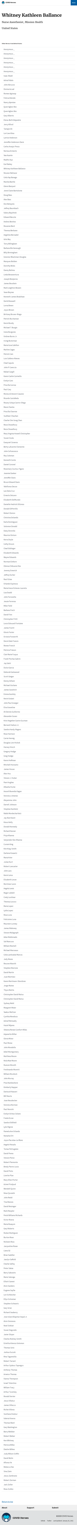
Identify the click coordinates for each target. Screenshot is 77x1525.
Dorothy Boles (9, 266)
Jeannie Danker (10, 473)
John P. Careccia (10, 367)
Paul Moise (8, 1043)
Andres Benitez (10, 221)
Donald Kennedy (10, 826)
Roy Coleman (9, 455)
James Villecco (10, 1405)
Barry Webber (9, 1431)
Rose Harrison (9, 734)
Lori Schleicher (10, 1295)
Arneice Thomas (10, 1374)
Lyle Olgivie (8, 1127)
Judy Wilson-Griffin (11, 1453)
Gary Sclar (8, 1308)
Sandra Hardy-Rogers (12, 729)
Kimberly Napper (11, 1087)
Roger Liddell (9, 893)
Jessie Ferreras (10, 601)
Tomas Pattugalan (11, 1149)
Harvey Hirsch (9, 747)
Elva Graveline (9, 707)
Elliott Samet (9, 1281)
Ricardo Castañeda (11, 398)
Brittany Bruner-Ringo (13, 314)
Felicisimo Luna (10, 919)
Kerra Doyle (8, 539)
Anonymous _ (9, 49)
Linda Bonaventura (11, 274)
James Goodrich (10, 690)
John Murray (9, 1078)
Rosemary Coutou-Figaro (14, 469)
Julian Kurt (8, 862)
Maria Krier (8, 857)
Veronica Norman (11, 1105)
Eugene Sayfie (9, 1290)
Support (30, 1507)
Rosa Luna (8, 915)
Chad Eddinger (9, 548)
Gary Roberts (9, 1228)
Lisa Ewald (8, 592)
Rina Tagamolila (10, 1356)
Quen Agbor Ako (10, 107)
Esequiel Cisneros (11, 442)
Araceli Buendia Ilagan (13, 791)
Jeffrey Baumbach (11, 208)
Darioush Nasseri (10, 1091)
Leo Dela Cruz (9, 491)
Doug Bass (8, 195)
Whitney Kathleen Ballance (14, 168)
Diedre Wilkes (9, 1449)
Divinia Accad (9, 89)
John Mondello (10, 1047)
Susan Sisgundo (10, 1330)
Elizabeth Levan (10, 879)
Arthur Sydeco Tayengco (13, 1365)
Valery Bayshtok (10, 212)
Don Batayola (9, 204)
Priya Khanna (9, 835)
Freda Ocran (8, 1118)
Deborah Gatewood (11, 672)
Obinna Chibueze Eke (12, 566)
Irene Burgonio (10, 332)
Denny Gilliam (9, 681)
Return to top (7, 1501)
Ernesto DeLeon (10, 495)
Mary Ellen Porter (11, 1180)
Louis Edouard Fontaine (13, 623)
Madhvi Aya (8, 160)
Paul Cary (7, 389)
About (4, 1507)
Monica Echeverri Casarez (14, 394)
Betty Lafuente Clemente (14, 447)
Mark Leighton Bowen (12, 288)
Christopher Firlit (11, 619)
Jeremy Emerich (10, 570)
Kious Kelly (8, 822)
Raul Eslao (8, 579)
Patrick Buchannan (11, 318)
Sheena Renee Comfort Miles (15, 1030)
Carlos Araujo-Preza (11, 146)
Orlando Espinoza (11, 583)
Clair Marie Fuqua (11, 654)
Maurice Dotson (10, 535)
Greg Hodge (8, 756)
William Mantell (10, 946)
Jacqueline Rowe (11, 1246)
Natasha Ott (8, 1136)
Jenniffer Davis (10, 477)
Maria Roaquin (9, 1224)
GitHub (43, 1521)
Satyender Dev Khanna (13, 840)
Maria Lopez (8, 906)
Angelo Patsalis (10, 1144)
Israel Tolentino (10, 1383)
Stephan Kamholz (11, 809)
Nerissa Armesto (10, 151)
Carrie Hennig (9, 738)
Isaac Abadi (8, 76)
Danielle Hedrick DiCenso (14, 504)
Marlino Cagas (9, 349)
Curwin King (8, 844)
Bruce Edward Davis (12, 482)
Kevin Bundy (9, 323)
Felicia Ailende (9, 98)
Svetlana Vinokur (11, 1414)
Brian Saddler (9, 1255)
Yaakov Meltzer (10, 1012)
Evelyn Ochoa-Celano (12, 1113)
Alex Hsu (7, 773)
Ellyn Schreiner (10, 1299)
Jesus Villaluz (9, 1401)
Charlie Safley (9, 1264)
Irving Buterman (10, 341)
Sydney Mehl (9, 1003)
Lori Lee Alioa (9, 133)
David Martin (9, 972)
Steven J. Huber (10, 778)
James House (9, 769)
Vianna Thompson (11, 1378)
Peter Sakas (8, 1268)
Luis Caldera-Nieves (12, 358)
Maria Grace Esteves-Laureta (15, 588)
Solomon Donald (10, 526)
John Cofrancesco (11, 451)
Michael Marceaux (11, 950)
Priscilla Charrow (10, 411)
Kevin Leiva (8, 875)
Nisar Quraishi (9, 1193)
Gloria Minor (8, 1038)
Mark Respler (9, 1211)
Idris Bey (7, 239)
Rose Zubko (8, 1489)
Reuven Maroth (10, 963)
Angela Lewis (9, 888)
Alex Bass (7, 199)
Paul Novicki (9, 1109)
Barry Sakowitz (10, 1272)
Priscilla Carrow (10, 385)
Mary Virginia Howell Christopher (17, 433)
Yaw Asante (8, 155)
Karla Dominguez (11, 522)
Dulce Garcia (9, 667)
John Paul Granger (11, 703)
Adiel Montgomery (11, 1052)
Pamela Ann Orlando (12, 1131)
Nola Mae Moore (10, 1060)
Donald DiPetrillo (11, 508)
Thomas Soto (9, 1347)
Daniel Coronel (9, 464)
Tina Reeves (8, 1202)
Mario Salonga (9, 1277)
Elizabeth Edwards (11, 553)
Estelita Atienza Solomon (14, 1343)
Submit (55, 1507)
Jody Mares (8, 959)
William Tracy (9, 1387)
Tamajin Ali (8, 129)
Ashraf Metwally (10, 1021)
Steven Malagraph (11, 932)
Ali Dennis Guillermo (12, 712)
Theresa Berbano (10, 230)
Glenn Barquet (9, 186)
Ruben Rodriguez (11, 1233)
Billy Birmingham (10, 252)
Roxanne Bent (9, 226)
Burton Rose (9, 1237)
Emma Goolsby (10, 694)
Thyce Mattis (9, 990)
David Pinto (8, 1171)
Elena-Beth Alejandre (12, 120)
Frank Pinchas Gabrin (12, 659)
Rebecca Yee (9, 1467)
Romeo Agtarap (10, 93)
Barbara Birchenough (12, 248)
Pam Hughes (9, 782)
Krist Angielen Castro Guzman (15, 720)
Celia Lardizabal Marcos (13, 954)
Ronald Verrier (9, 1396)
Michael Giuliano (10, 685)
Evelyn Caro (8, 380)
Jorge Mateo (9, 985)
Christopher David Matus (14, 994)
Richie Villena (9, 1409)
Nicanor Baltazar (10, 173)
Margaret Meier (10, 1007)
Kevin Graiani (9, 698)
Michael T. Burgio (10, 327)
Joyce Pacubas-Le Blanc (13, 1140)
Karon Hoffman (10, 760)
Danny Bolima (9, 270)
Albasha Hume (9, 787)
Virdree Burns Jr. (10, 336)
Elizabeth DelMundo (12, 500)
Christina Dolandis (11, 517)
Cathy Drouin (9, 544)
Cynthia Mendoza (11, 1016)
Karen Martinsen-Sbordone (15, 981)
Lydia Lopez (8, 910)
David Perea (8, 1153)
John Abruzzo (9, 85)
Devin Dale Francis (11, 641)
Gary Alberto (9, 115)
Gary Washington (10, 1427)
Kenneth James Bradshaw (14, 296)
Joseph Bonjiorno (11, 279)
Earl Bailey (8, 164)
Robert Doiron (9, 513)
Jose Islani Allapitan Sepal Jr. (15, 1317)
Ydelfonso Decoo (10, 486)
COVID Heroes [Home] (10, 2)
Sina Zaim (8, 1471)
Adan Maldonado (10, 937)
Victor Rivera (9, 1219)
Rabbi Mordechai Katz (12, 813)
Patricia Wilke (9, 1445)
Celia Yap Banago (10, 177)
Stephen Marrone (11, 968)
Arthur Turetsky (10, 1392)
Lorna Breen (8, 305)
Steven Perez (9, 1158)
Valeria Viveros (9, 1418)
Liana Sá (7, 1250)
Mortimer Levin (10, 884)
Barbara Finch (9, 610)
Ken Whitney (9, 1440)
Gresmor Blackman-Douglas (15, 257)
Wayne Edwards (10, 557)
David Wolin (8, 1458)
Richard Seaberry (11, 1312)
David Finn (8, 614)
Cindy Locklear (9, 897)
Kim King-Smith (10, 848)
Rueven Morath (10, 1065)
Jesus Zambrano (10, 1476)
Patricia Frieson (10, 650)
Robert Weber (9, 1436)
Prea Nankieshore (11, 1083)
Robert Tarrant (10, 1361)
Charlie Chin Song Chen (13, 420)
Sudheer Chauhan (11, 416)
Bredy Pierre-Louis (11, 1166)
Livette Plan (8, 1175)
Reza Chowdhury (10, 425)
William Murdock (10, 1074)
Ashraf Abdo (8, 80)
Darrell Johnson (10, 804)
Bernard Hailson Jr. (11, 725)
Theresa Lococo (10, 901)
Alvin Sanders (9, 1286)
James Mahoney (10, 928)
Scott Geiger (9, 676)
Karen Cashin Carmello (13, 376)
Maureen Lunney (10, 923)
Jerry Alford (8, 124)
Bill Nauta (8, 1096)
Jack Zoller (8, 1484)
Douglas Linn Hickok (12, 742)
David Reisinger (10, 1206)
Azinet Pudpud (10, 1184)
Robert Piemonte (11, 1162)
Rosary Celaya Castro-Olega (15, 402)
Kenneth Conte (10, 460)
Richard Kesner (10, 831)
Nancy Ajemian (9, 102)
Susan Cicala (9, 438)
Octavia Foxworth (11, 636)
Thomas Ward (9, 1423)
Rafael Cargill (9, 372)
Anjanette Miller (10, 1034)
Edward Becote (10, 217)
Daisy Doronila (9, 531)
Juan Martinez (9, 977)
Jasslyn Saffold (10, 1259)
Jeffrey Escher (9, 575)
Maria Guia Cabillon (11, 345)
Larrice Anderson (10, 137)
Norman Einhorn (10, 561)
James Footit (9, 628)
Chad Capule (9, 363)
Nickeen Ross (9, 1242)
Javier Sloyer (9, 1334)
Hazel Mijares (9, 1025)
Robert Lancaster (11, 866)
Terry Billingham (10, 243)
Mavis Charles (9, 407)
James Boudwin (10, 283)
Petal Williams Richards (13, 1215)
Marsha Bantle (9, 182)
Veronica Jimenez (11, 796)
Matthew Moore (10, 1056)
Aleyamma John (10, 800)
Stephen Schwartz (11, 1303)
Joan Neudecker (10, 1100)
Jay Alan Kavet (9, 818)
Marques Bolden (10, 261)
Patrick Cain (8, 354)
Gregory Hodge (10, 751)
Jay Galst (7, 663)
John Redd (8, 1197)
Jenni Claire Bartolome (13, 190)
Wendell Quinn (10, 1188)
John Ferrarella (10, 597)
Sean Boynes (9, 292)
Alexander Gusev (10, 716)
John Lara (7, 871)
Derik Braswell (9, 301)
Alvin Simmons (9, 1321)
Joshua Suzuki (10, 1352)
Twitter (49, 1521)
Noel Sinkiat (9, 1325)
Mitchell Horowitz (11, 765)
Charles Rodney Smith (12, 1339)
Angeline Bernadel (11, 235)
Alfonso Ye (8, 1462)
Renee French (9, 645)
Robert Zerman (10, 1480)
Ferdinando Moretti (12, 1069)
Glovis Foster (9, 632)
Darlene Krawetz (10, 853)
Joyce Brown (9, 310)
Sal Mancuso (9, 941)
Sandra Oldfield (10, 1122)
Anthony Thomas (10, 1370)
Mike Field (8, 606)
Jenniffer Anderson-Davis (14, 142)
